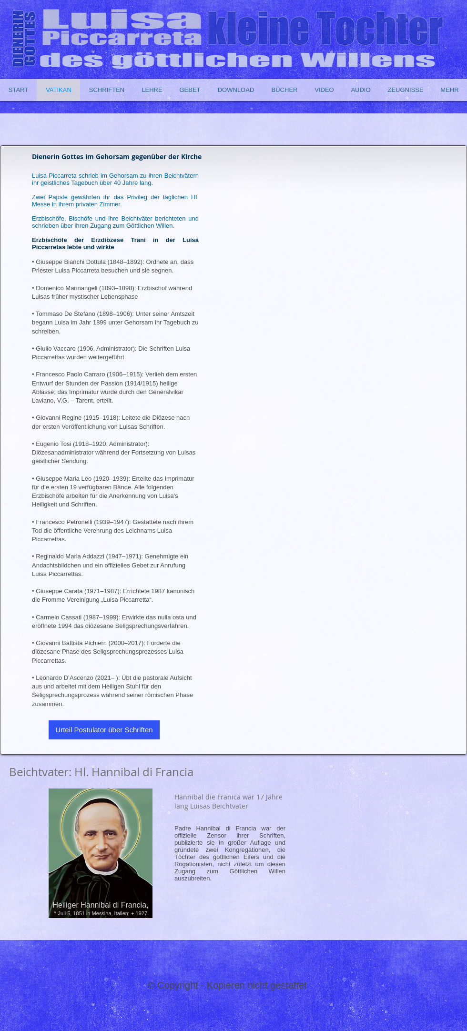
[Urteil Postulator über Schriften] (104, 729)
